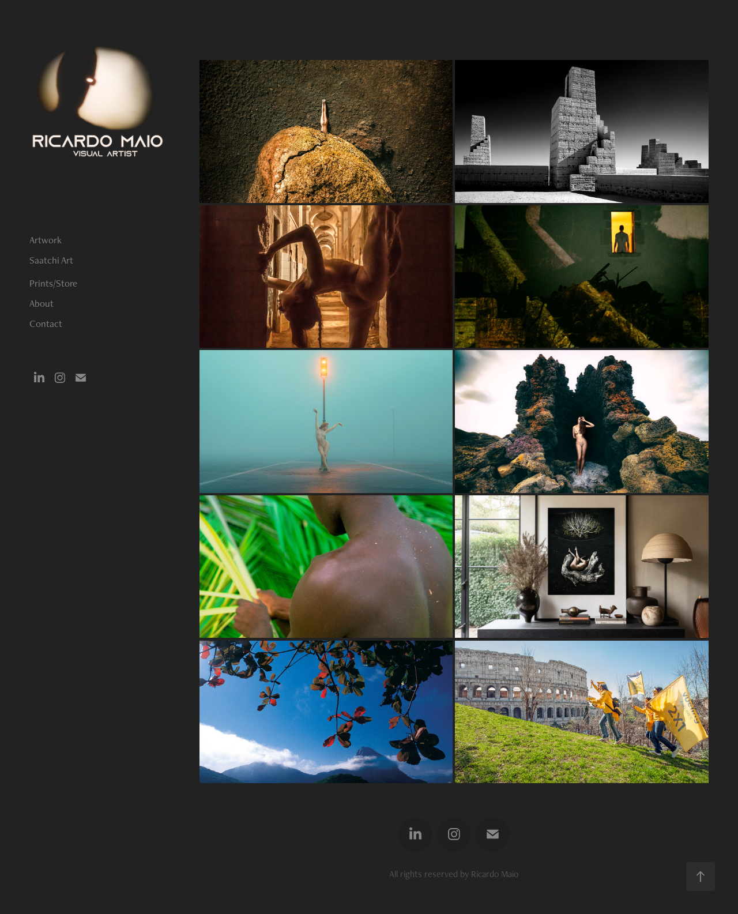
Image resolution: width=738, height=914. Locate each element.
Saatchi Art (51, 260)
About (41, 303)
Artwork (45, 240)
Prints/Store (53, 283)
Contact (45, 323)
